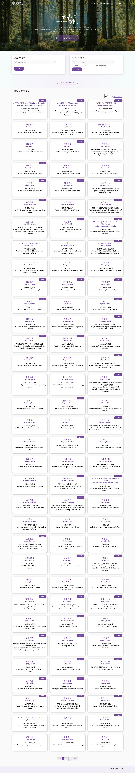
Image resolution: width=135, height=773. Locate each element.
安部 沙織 (67, 145)
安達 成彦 (30, 222)
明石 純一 (105, 339)
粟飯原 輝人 (67, 283)
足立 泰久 (67, 222)
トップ (88, 3)
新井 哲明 (105, 682)
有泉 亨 (105, 718)
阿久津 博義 (67, 479)
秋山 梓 (29, 401)
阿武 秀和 (67, 580)
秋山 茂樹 (68, 460)
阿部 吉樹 (105, 166)
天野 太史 (105, 501)
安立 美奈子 (105, 203)
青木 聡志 (29, 619)
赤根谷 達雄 (67, 339)
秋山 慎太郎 (29, 479)
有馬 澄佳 (30, 738)
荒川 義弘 (67, 699)
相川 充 (29, 302)
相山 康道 (67, 320)
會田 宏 (67, 263)
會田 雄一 (67, 302)
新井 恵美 (67, 662)
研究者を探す (95, 3)
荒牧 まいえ (105, 699)
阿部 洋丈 (67, 125)
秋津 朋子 (105, 378)
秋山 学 (30, 440)
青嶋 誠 (105, 619)
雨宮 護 (29, 520)
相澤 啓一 (105, 320)
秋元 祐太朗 (67, 378)
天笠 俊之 (30, 501)
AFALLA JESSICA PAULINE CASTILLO (105, 223)
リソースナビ (118, 3)
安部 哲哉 (29, 166)
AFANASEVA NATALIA (29, 244)
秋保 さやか (105, 358)
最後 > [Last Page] (75, 759)
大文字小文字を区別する (100, 65)
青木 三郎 (67, 600)
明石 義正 (29, 358)
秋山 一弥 (105, 421)
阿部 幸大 (29, 145)
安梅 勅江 (29, 580)
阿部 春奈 (29, 125)
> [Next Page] (70, 759)
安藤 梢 (67, 539)
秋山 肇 (29, 421)
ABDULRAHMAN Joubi (105, 104)
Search (19, 69)
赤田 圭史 (29, 339)
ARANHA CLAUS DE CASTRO (29, 718)
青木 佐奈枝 (105, 600)
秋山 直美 (29, 460)
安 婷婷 (105, 520)
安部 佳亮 (67, 166)
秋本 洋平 (29, 378)
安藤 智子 (105, 539)
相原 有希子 (105, 283)
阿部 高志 (105, 145)
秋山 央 (105, 440)
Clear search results (67, 82)
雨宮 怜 (67, 520)
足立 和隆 (30, 203)
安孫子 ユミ (105, 184)
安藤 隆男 (67, 559)
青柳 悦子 (105, 639)
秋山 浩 (67, 421)
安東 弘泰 (29, 539)
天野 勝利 (67, 501)
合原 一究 (105, 263)
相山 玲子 (30, 320)
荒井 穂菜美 (105, 662)
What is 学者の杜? (107, 3)
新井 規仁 (29, 682)
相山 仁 (105, 302)
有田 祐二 (105, 738)
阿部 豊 (29, 184)
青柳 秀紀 (30, 662)
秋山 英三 (105, 401)
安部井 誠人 (67, 184)
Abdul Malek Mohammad (68, 104)
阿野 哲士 (105, 580)
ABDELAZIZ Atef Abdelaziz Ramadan (29, 104)
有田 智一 (67, 738)
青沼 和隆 (67, 619)
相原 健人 (30, 283)
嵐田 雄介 (67, 718)
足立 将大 (67, 203)
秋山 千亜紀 (67, 401)
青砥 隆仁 (67, 639)
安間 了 (105, 559)
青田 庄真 (29, 639)
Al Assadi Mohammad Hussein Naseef (105, 480)
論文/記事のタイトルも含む (80, 65)
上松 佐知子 (67, 244)
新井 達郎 (67, 682)
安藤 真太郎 (29, 559)
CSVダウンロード (118, 96)
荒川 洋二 (29, 699)
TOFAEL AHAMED (29, 263)
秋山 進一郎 (105, 460)
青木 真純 (29, 600)
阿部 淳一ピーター (105, 125)
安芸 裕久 (67, 358)
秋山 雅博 (67, 440)
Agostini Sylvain (105, 244)
